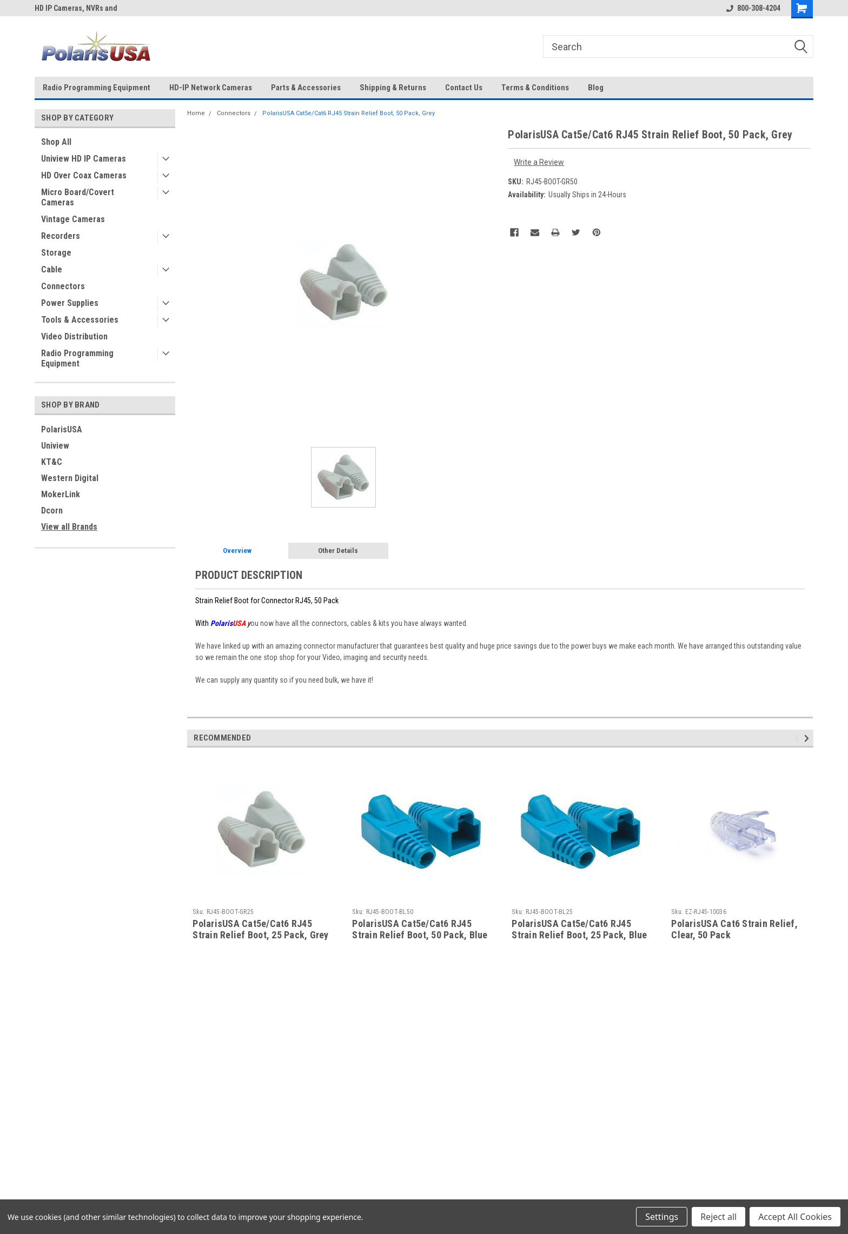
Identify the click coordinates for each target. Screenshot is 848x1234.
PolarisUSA (61, 429)
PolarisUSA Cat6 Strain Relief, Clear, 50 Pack (734, 929)
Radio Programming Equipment (96, 87)
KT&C (51, 462)
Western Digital (69, 478)
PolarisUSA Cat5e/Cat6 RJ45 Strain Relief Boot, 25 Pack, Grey (260, 929)
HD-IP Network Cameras (210, 87)
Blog (596, 87)
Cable (51, 269)
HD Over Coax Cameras (84, 175)
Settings (661, 1217)
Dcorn (52, 510)
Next (808, 738)
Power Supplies (69, 303)
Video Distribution (74, 336)
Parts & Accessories (306, 87)
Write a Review (539, 162)
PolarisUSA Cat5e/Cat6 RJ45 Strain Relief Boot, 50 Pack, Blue (419, 929)
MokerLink (60, 494)
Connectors (63, 286)
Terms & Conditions (535, 87)
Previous (798, 738)
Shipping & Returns (393, 87)
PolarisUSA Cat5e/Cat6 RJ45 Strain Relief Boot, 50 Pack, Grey (348, 113)
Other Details (338, 550)
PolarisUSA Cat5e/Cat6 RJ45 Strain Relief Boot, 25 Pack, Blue (579, 929)
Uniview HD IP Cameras (83, 159)
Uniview (55, 446)
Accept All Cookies (795, 1217)
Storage (56, 253)
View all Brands (69, 527)
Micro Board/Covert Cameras (77, 197)
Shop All (56, 142)
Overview (237, 550)
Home (196, 113)
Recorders (60, 236)
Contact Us (463, 87)
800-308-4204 (753, 8)
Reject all (718, 1217)
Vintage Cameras (73, 219)
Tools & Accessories (79, 320)
